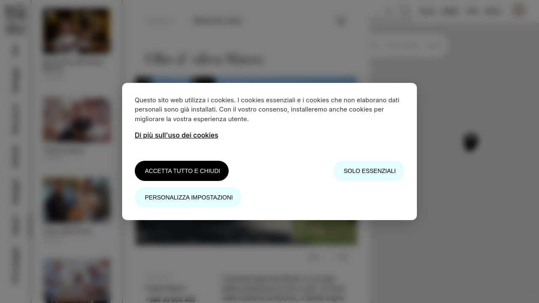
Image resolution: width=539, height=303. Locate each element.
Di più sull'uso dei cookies (176, 135)
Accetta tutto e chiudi (182, 170)
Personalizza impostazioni (189, 197)
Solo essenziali (370, 170)
